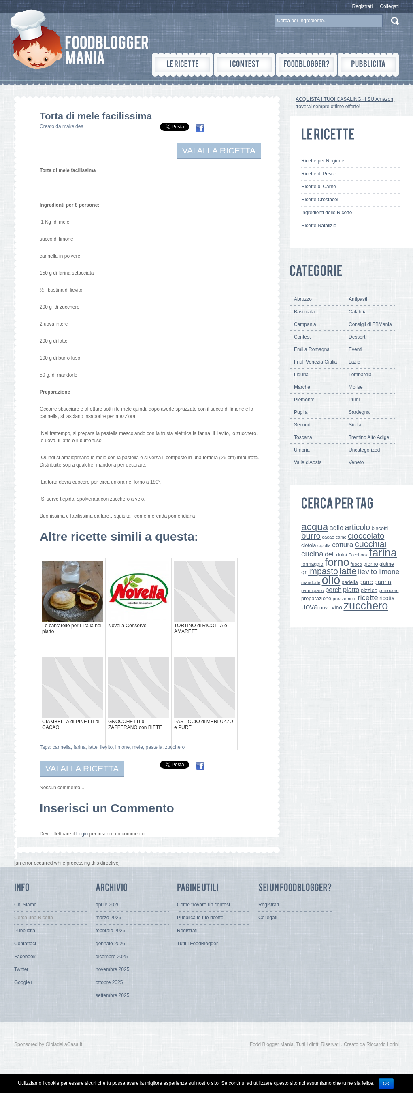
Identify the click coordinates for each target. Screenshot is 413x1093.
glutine (386, 564)
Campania (305, 324)
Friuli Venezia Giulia (315, 362)
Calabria (358, 312)
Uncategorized (364, 450)
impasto (323, 571)
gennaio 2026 (110, 943)
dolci (341, 555)
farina (79, 747)
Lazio (354, 362)
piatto (351, 589)
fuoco (356, 564)
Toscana (303, 437)
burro (311, 535)
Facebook (358, 554)
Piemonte (304, 400)
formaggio (312, 564)
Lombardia (360, 374)
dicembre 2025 (112, 956)
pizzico (369, 590)
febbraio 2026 (110, 930)
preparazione (316, 598)
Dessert (357, 337)
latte (93, 747)
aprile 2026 (107, 905)
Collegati (389, 6)
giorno (370, 564)
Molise (356, 387)
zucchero (175, 747)
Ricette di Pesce (318, 174)
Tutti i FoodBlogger (197, 943)
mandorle (310, 582)
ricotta (387, 598)
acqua (314, 526)
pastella (154, 747)
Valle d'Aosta (308, 462)
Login (82, 834)
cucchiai (370, 544)
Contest (302, 337)
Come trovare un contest (203, 905)
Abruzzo (303, 299)
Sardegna (359, 412)
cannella (62, 747)
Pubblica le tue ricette (200, 917)
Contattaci (25, 943)
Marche (302, 387)
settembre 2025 (112, 995)
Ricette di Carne (318, 187)
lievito (106, 747)
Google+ (23, 982)
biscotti (379, 528)
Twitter (21, 969)
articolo (357, 527)
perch (333, 589)
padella (350, 582)
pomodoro (388, 590)
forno (337, 562)
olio (331, 579)
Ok (386, 1084)
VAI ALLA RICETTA (218, 150)
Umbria (302, 450)
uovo (324, 608)
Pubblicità (24, 930)
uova (309, 607)
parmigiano (312, 590)
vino (337, 607)
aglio (336, 527)
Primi (354, 400)
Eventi (355, 349)
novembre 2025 (112, 969)
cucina (312, 554)
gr (304, 572)
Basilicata (304, 312)
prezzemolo (344, 598)
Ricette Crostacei (319, 199)
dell (330, 554)
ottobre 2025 (109, 982)
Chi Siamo (25, 905)
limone (122, 747)
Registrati (362, 6)
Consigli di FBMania (370, 324)
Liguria (301, 374)
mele (137, 747)
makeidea (72, 126)
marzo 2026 (108, 917)
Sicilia (355, 425)
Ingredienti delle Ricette (326, 212)
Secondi (302, 425)
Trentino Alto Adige (369, 437)
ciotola (308, 545)
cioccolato (366, 535)
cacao (328, 537)
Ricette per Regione (322, 161)
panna (382, 581)
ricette (368, 597)
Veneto (356, 462)
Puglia (300, 412)
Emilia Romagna (312, 349)
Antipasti (358, 299)
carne (341, 537)
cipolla (324, 545)
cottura (342, 545)
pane (366, 581)
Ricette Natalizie (318, 225)
